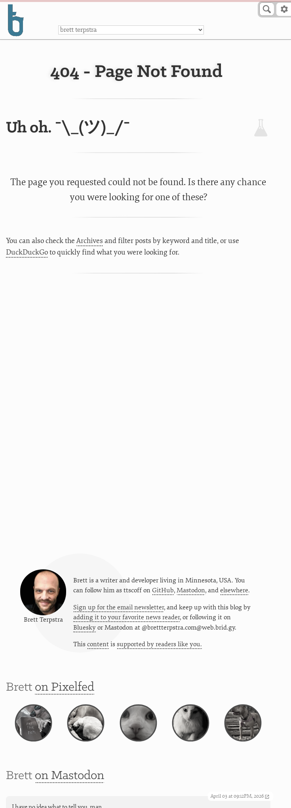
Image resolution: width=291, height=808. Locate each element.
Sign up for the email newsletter (118, 607)
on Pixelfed (64, 687)
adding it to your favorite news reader (126, 617)
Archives (89, 240)
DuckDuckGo (27, 252)
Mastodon (191, 590)
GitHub (163, 590)
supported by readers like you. (159, 644)
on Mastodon (69, 775)
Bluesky (84, 628)
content (98, 644)
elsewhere (234, 590)
